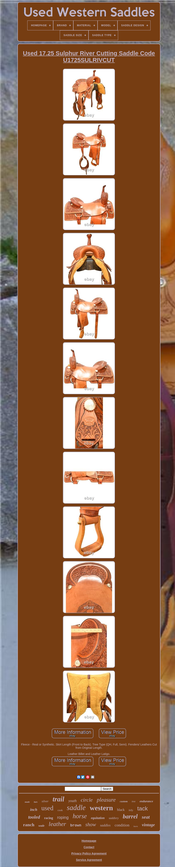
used (47, 808)
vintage (148, 824)
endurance (146, 801)
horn (136, 826)
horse (80, 816)
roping (63, 817)
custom (124, 801)
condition (122, 825)
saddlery (114, 818)
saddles (105, 825)
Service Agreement (89, 859)
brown (75, 825)
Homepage (89, 840)
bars (36, 802)
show (90, 824)
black (121, 810)
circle (87, 800)
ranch (28, 824)
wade (41, 825)
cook (60, 810)
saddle (76, 808)
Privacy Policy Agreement (88, 853)
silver (45, 801)
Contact (89, 847)
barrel (130, 816)
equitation (98, 818)
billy (131, 810)
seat (146, 817)
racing (48, 818)
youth (72, 801)
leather (57, 823)
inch (33, 809)
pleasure (106, 800)
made (27, 802)
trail (58, 799)
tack (142, 808)
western (101, 808)
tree (133, 801)
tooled (34, 817)
